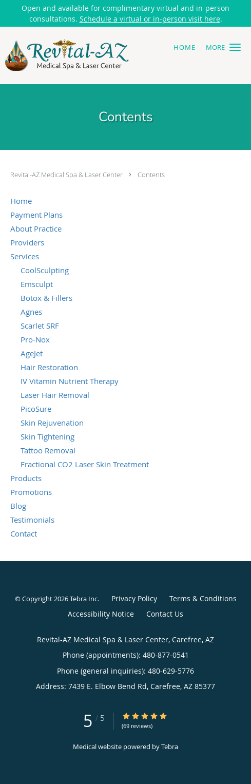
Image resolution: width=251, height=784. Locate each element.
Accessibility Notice (101, 614)
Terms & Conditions (203, 598)
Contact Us (164, 614)
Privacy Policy (134, 598)
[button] (235, 47)
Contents (151, 174)
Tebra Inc (84, 598)
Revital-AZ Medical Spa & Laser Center (67, 174)
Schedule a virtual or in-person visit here (150, 19)
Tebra (169, 746)
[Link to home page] (89, 55)
